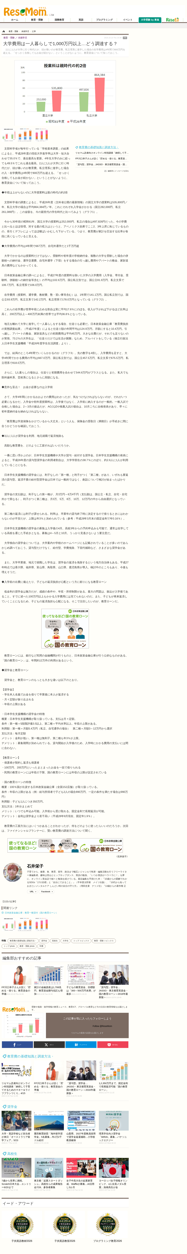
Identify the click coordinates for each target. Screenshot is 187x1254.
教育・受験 (37, 20)
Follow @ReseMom (102, 1026)
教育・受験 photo (27, 946)
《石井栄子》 (122, 856)
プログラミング (104, 20)
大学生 (65, 941)
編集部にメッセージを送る (118, 171)
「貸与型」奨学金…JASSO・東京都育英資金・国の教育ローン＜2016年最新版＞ (115, 164)
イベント (127, 20)
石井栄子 (35, 866)
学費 (41, 946)
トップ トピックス (81, 941)
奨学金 (44, 941)
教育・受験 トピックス (104, 941)
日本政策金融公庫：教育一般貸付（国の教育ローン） (31, 912)
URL (32, 892)
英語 (81, 20)
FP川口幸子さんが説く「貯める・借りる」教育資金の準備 (104, 158)
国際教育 (59, 20)
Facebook (45, 892)
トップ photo (9, 946)
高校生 (55, 941)
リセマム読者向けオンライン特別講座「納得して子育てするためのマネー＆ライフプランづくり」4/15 (126, 153)
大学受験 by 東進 (150, 20)
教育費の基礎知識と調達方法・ (99, 147)
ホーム (14, 20)
